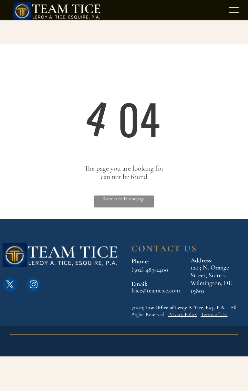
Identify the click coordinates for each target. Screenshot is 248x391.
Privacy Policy (182, 314)
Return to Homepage (124, 199)
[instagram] (33, 285)
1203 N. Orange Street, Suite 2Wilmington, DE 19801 (211, 279)
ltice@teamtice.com (155, 290)
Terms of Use (214, 314)
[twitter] (10, 285)
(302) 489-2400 (149, 270)
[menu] (233, 10)
